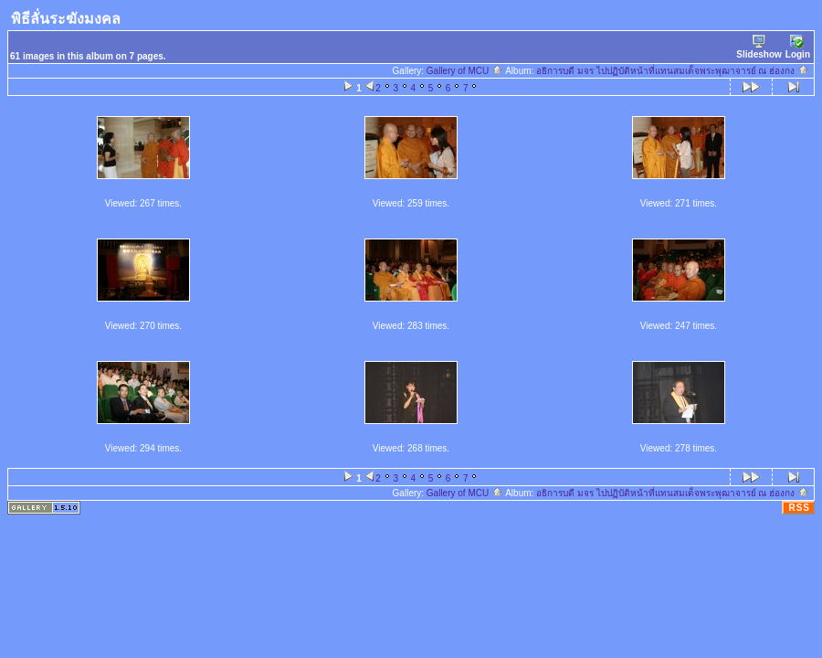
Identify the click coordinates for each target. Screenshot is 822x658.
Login (797, 47)
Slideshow (758, 47)
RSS (799, 508)
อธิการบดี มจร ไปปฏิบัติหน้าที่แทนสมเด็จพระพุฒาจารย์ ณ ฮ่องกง (672, 71)
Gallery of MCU (465, 71)
